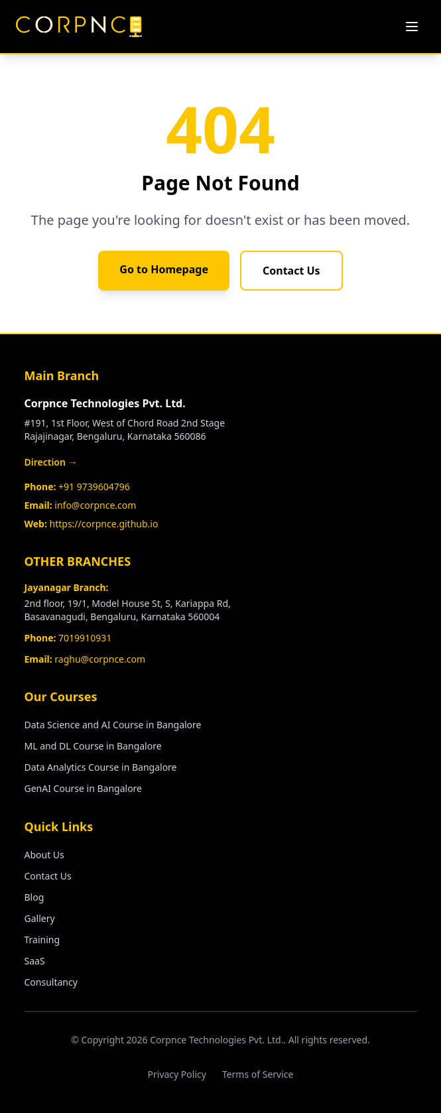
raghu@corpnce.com (99, 659)
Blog (34, 897)
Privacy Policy (177, 1074)
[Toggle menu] (412, 26)
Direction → (51, 462)
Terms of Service (258, 1074)
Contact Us (291, 270)
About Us (44, 854)
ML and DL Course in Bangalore (93, 746)
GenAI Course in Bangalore (84, 788)
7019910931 (84, 637)
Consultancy (51, 982)
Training (42, 939)
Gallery (40, 918)
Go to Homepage (163, 269)
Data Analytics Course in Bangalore (101, 767)
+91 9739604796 (94, 486)
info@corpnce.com (95, 505)
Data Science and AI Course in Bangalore (113, 724)
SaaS (35, 960)
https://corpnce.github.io (104, 523)
